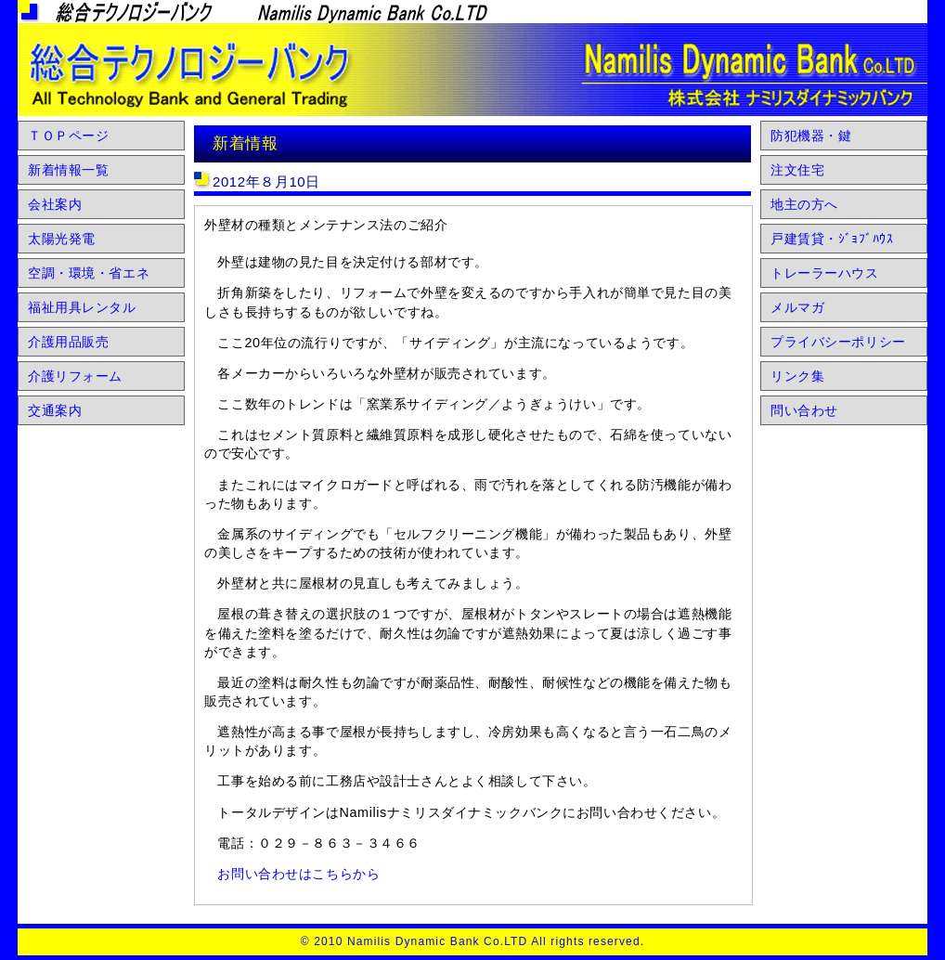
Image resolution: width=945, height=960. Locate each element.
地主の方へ (804, 204)
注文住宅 (797, 169)
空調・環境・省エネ (88, 273)
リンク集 (797, 376)
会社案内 (55, 204)
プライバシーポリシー (838, 341)
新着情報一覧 (68, 169)
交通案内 (55, 410)
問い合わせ (804, 410)
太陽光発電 (62, 238)
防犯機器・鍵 (810, 135)
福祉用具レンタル (82, 307)
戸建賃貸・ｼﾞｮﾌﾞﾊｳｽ (831, 238)
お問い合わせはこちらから (298, 873)
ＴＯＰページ (68, 135)
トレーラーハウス (824, 273)
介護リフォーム (75, 376)
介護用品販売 (68, 341)
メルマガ (797, 307)
